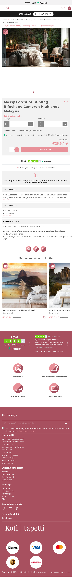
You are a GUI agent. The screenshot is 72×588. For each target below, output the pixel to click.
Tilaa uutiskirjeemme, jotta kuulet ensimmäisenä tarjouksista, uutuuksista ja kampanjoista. (37, 429)
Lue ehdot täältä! (26, 431)
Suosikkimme (8, 496)
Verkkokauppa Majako (60, 572)
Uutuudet (6, 488)
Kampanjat (6, 494)
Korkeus (41, 119)
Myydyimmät (8, 491)
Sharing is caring (9, 444)
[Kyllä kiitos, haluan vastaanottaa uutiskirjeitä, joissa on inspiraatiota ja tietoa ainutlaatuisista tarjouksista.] (36, 423)
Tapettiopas (7, 518)
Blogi (4, 499)
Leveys (7, 119)
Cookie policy (8, 458)
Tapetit (5, 472)
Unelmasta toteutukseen (13, 439)
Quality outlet (8, 477)
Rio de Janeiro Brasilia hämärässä (19, 310)
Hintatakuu (7, 450)
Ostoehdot (6, 452)
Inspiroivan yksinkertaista (13, 442)
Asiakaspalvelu (8, 460)
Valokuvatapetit (9, 474)
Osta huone (7, 480)
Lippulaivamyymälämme (13, 447)
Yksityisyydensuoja (10, 455)
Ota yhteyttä (7, 463)
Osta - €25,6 (45, 149)
